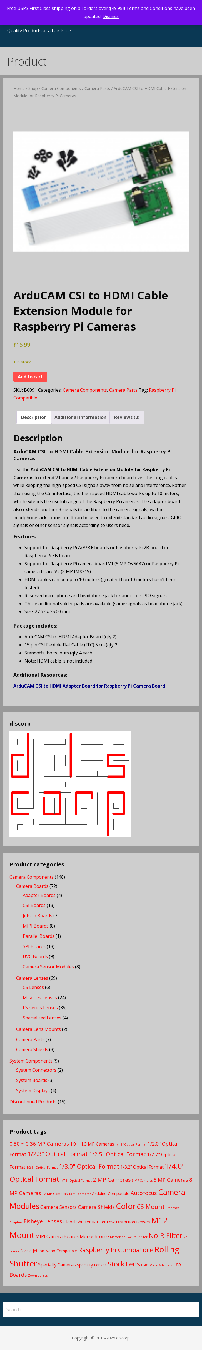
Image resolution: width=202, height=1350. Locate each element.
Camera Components (61, 88)
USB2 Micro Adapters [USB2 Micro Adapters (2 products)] (156, 1265)
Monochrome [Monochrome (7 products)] (94, 1236)
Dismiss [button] (111, 16)
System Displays (33, 1091)
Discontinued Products (33, 1102)
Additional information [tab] (80, 417)
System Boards (31, 1080)
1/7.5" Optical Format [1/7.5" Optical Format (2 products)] (76, 1180)
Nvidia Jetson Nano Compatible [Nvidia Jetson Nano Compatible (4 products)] (49, 1250)
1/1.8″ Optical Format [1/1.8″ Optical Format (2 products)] (130, 1144)
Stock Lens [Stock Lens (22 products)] (124, 1263)
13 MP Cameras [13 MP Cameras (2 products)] (80, 1194)
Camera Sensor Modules (48, 967)
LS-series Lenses (40, 1007)
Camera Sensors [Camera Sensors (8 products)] (58, 1207)
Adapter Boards (39, 895)
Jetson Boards (37, 915)
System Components (31, 1061)
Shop (33, 88)
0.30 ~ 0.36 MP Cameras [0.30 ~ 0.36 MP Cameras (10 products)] (39, 1143)
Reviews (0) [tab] (126, 417)
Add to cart (30, 377)
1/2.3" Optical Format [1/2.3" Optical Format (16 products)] (58, 1154)
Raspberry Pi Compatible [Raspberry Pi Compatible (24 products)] (115, 1249)
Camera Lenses (32, 978)
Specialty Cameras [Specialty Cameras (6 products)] (57, 1265)
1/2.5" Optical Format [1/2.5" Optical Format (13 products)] (117, 1154)
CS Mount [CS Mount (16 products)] (151, 1206)
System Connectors (36, 1070)
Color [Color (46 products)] (126, 1206)
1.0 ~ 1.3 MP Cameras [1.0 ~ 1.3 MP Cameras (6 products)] (92, 1144)
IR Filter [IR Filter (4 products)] (99, 1221)
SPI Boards (34, 946)
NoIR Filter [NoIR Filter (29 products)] (165, 1235)
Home (19, 88)
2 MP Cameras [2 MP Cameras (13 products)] (112, 1179)
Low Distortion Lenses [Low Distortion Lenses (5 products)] (128, 1221)
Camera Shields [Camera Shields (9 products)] (96, 1206)
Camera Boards (32, 886)
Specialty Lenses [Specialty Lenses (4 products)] (92, 1265)
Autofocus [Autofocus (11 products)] (144, 1193)
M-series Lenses (40, 997)
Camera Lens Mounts (38, 1029)
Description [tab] (34, 417)
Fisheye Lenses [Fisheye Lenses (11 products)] (43, 1221)
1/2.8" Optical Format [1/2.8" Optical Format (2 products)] (42, 1167)
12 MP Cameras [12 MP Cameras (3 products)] (55, 1193)
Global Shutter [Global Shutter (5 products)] (77, 1221)
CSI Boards (34, 905)
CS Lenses (33, 987)
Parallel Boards (38, 936)
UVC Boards (35, 956)
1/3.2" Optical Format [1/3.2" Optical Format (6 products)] (142, 1167)
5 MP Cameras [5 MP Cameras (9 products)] (171, 1179)
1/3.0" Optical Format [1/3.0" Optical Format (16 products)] (89, 1166)
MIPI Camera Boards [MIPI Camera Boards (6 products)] (57, 1236)
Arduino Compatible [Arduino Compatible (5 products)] (110, 1193)
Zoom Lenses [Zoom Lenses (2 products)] (38, 1276)
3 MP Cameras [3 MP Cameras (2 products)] (142, 1180)
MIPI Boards (36, 926)
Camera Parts (97, 88)
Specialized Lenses (42, 1018)
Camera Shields (32, 1049)
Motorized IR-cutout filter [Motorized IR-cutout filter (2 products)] (129, 1237)
